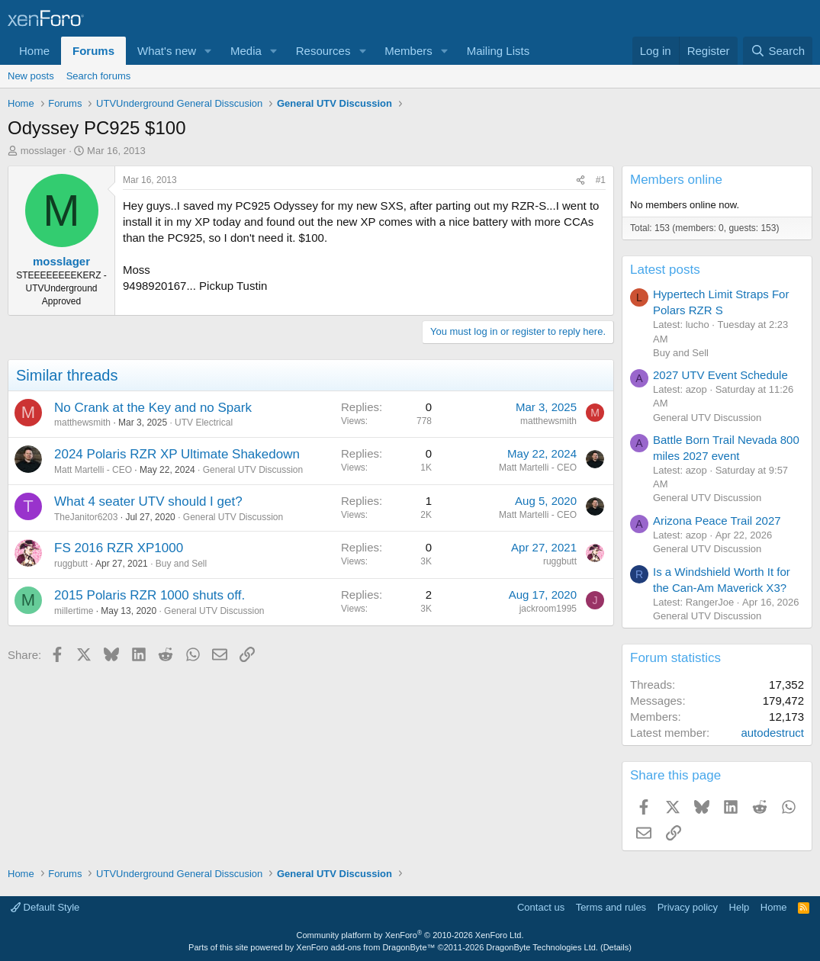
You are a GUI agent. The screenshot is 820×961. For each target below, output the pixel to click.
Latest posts (665, 269)
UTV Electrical (204, 422)
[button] (208, 51)
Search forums (98, 76)
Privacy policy (688, 907)
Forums (93, 50)
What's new (166, 50)
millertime (73, 611)
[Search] (777, 51)
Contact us (540, 907)
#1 (601, 180)
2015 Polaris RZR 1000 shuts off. (149, 595)
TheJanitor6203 (85, 517)
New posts (31, 76)
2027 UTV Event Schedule (720, 374)
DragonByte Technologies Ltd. (542, 947)
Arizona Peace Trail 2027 (717, 520)
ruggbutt (71, 563)
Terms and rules (611, 907)
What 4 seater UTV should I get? (148, 501)
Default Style (45, 907)
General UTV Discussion (253, 469)
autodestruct (772, 732)
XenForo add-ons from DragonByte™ (365, 947)
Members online (676, 179)
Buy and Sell (181, 563)
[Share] (580, 180)
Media (246, 50)
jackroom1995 (548, 608)
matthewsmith (82, 422)
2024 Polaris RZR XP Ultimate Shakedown (177, 454)
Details (616, 947)
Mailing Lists (498, 50)
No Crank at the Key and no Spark (153, 407)
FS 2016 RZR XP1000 (118, 548)
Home (34, 50)
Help (739, 907)
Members (408, 50)
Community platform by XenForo (410, 935)
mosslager (43, 150)
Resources (323, 50)
